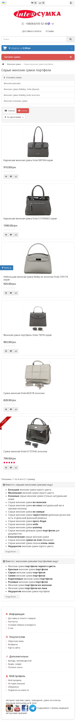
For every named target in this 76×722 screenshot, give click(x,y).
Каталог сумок (38, 57)
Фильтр (6, 267)
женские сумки (28, 569)
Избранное (13, 686)
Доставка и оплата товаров (22, 618)
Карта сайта (14, 647)
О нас (10, 628)
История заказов (16, 683)
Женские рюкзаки (12, 83)
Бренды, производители (20, 660)
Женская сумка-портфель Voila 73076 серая (27, 335)
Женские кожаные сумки (15, 101)
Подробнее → (11, 551)
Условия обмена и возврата (22, 624)
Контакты (13, 621)
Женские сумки (14, 64)
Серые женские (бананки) (30, 540)
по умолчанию (14, 117)
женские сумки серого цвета (29, 489)
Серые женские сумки (27, 502)
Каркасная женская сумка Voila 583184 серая (28, 160)
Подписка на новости (18, 690)
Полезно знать (15, 667)
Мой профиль (15, 680)
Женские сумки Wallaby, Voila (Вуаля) (21, 89)
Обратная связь (16, 641)
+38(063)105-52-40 (36, 23)
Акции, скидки (14, 664)
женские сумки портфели (29, 591)
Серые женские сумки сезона (31, 543)
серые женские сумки (25, 496)
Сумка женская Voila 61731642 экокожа (25, 451)
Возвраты (13, 644)
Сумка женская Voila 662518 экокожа (23, 393)
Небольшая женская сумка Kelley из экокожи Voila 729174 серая (35, 278)
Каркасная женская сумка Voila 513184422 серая (30, 218)
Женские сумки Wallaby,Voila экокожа (22, 95)
